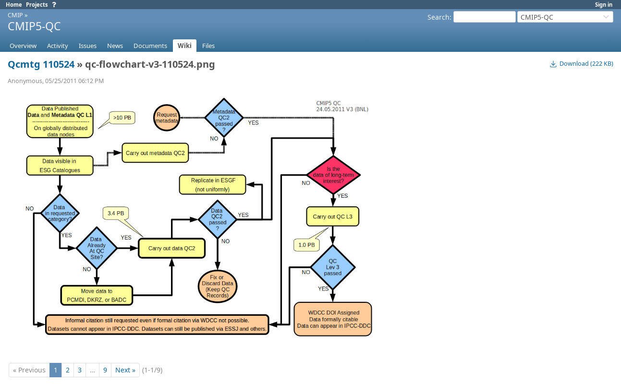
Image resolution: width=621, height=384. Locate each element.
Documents (150, 45)
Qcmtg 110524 (41, 64)
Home (14, 4)
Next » (125, 369)
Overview (23, 45)
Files (208, 45)
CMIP (15, 15)
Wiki (185, 45)
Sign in (603, 4)
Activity (57, 45)
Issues (88, 45)
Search (438, 17)
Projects (37, 4)
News (115, 45)
